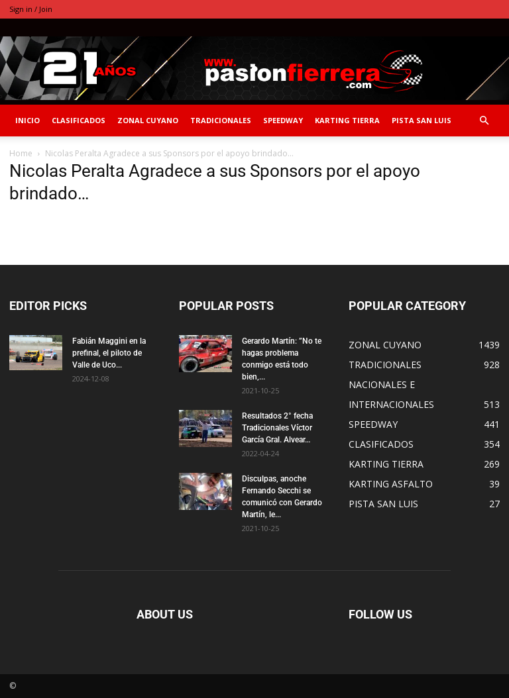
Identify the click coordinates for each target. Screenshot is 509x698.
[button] (484, 121)
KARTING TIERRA (347, 120)
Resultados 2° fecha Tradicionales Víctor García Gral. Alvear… (277, 427)
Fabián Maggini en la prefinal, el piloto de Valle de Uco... (109, 353)
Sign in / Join (30, 9)
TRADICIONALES (220, 120)
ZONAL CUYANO (147, 120)
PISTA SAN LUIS (421, 120)
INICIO (27, 120)
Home (20, 153)
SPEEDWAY (283, 120)
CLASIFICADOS (78, 120)
